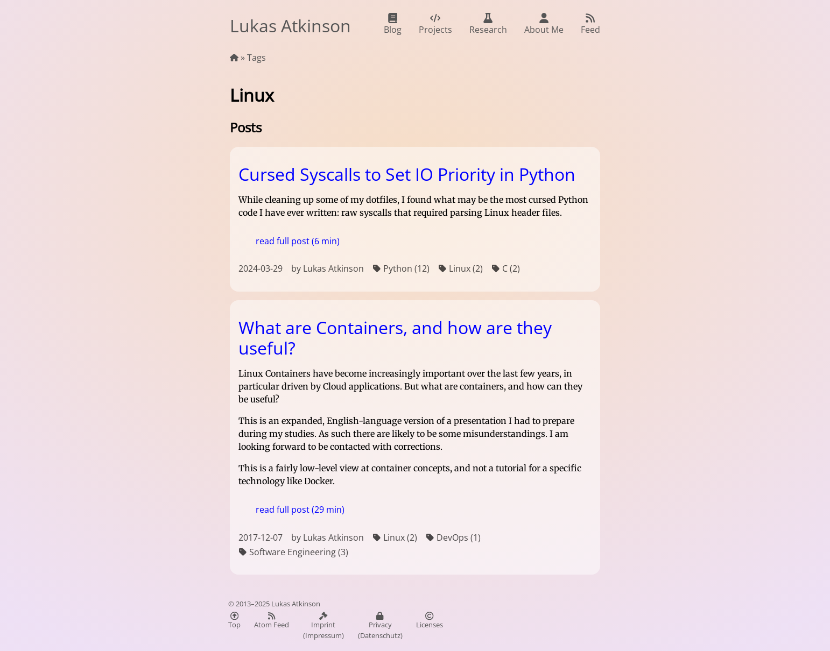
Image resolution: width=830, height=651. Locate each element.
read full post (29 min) (300, 509)
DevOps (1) (453, 538)
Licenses (429, 620)
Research (488, 24)
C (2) (505, 269)
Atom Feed (271, 620)
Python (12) (401, 269)
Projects (435, 24)
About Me (544, 24)
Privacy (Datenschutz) (380, 626)
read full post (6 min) (298, 241)
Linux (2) (460, 269)
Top (234, 620)
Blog (393, 24)
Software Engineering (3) (293, 552)
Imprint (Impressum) (323, 626)
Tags (256, 57)
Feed (590, 24)
